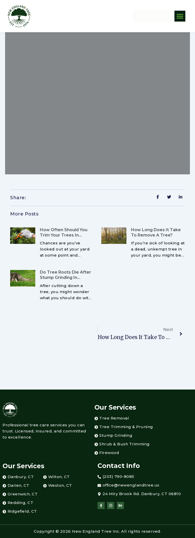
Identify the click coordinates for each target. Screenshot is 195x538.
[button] (180, 16)
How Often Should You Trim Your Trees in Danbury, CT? (63, 235)
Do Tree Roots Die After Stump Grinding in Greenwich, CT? (65, 277)
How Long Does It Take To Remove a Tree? (156, 232)
